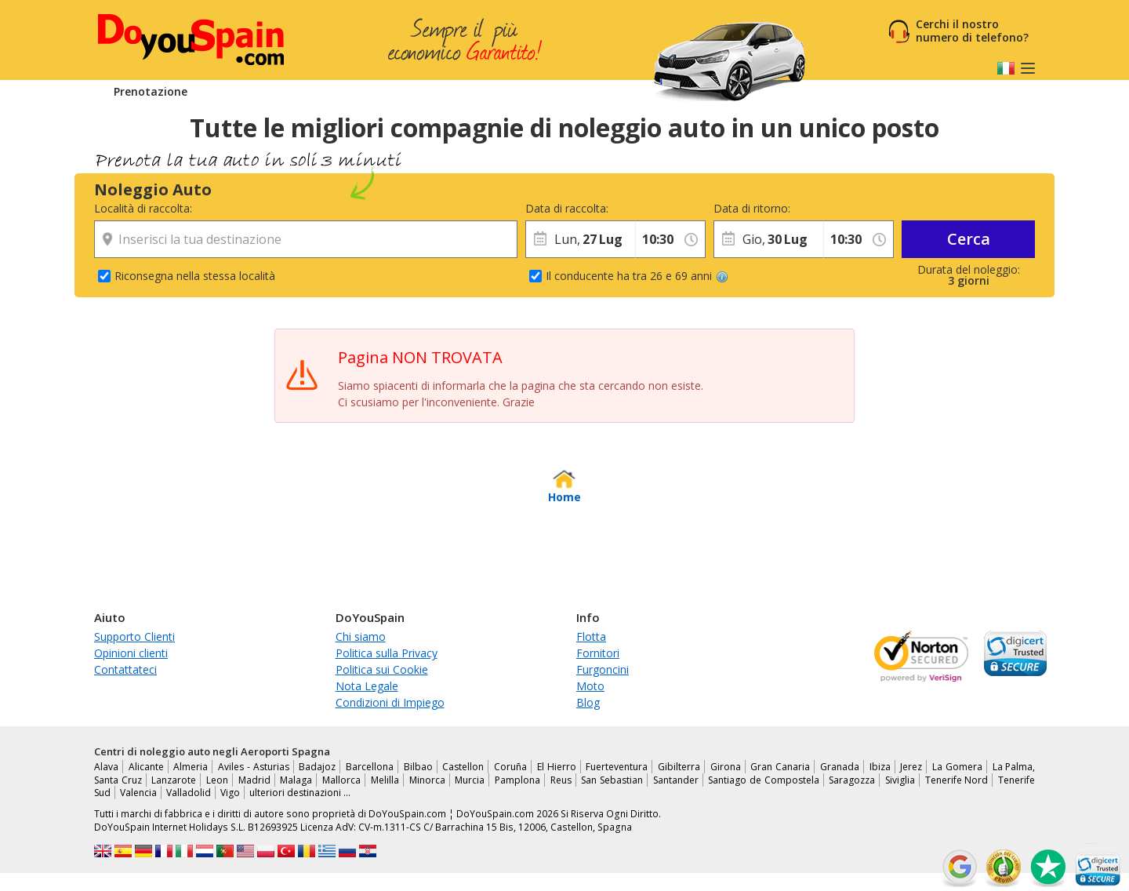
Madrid (254, 780)
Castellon (463, 766)
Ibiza (880, 766)
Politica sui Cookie (382, 669)
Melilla (385, 780)
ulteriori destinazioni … (299, 792)
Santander (676, 780)
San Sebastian (612, 780)
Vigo (230, 792)
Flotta (591, 636)
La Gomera (957, 766)
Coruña (510, 766)
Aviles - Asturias (253, 766)
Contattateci (125, 669)
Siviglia (900, 780)
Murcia (470, 780)
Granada (839, 766)
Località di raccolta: (143, 208)
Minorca (427, 780)
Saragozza (852, 780)
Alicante (146, 766)
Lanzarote (173, 780)
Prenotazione (150, 91)
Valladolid (188, 792)
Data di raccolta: (566, 208)
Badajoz (317, 766)
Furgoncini (602, 669)
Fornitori (597, 653)
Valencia (138, 792)
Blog (588, 702)
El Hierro (556, 766)
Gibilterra (679, 766)
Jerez (911, 766)
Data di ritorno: (751, 208)
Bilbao (418, 766)
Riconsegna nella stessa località (194, 275)
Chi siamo (361, 636)
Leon (217, 780)
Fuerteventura (617, 766)
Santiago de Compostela (763, 780)
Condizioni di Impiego (390, 702)
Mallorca (341, 780)
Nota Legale (367, 685)
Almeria (190, 766)
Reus (561, 780)
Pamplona (517, 780)
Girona (725, 766)
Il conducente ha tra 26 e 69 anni (637, 275)
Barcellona (370, 766)
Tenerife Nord (957, 780)
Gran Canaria (780, 766)
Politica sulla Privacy (386, 653)
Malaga (296, 780)
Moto (590, 685)
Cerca (968, 238)
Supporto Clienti (134, 636)
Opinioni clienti (131, 653)
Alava (106, 766)
